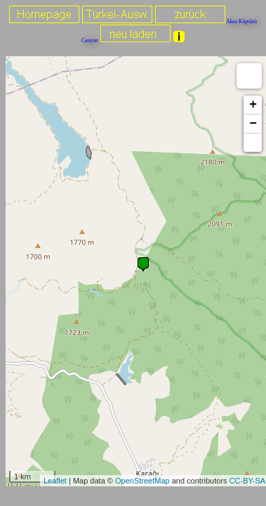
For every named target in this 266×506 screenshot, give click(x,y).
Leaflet (55, 480)
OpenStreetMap (142, 480)
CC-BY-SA (248, 480)
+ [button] (253, 104)
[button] (253, 143)
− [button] (253, 123)
